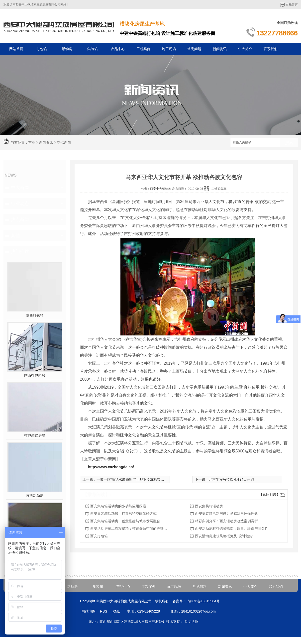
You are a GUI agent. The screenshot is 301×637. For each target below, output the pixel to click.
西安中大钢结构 (160, 189)
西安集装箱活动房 (209, 506)
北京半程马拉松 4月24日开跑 (231, 479)
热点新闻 (64, 142)
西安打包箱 (99, 536)
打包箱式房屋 (34, 435)
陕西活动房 (34, 496)
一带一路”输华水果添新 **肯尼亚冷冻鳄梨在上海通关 (137, 479)
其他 (15, 235)
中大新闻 (20, 187)
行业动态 (20, 203)
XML (116, 611)
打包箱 (41, 49)
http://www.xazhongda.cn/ (111, 467)
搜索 (289, 143)
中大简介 (245, 49)
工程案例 (143, 49)
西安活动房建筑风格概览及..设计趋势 (224, 536)
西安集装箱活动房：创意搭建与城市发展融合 (125, 521)
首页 (31, 142)
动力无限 (192, 622)
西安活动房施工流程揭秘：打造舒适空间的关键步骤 (130, 529)
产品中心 (118, 49)
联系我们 (271, 49)
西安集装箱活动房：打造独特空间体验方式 (123, 514)
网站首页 (16, 49)
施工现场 (169, 49)
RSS (104, 611)
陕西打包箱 (34, 315)
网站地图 (89, 611)
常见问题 (194, 49)
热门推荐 (20, 251)
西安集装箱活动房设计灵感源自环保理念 (226, 514)
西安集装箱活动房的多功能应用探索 (118, 506)
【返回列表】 (269, 495)
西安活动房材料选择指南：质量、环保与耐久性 (231, 529)
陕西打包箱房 (34, 375)
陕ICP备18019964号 (204, 601)
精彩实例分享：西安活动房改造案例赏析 (226, 521)
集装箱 (92, 49)
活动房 (67, 49)
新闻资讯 (220, 49)
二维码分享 (218, 189)
